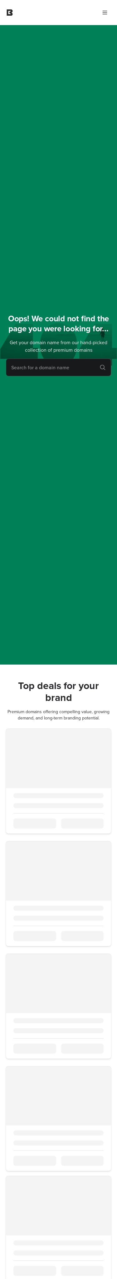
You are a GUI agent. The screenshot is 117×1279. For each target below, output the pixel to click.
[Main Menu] (105, 12)
